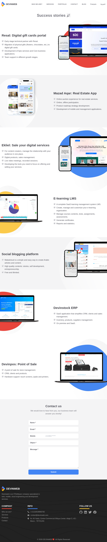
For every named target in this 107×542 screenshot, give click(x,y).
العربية (103, 4)
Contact (4, 521)
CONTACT (74, 4)
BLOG (84, 4)
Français (93, 4)
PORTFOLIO (62, 4)
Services (5, 515)
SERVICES (50, 4)
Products (5, 518)
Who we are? (6, 512)
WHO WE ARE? (37, 4)
